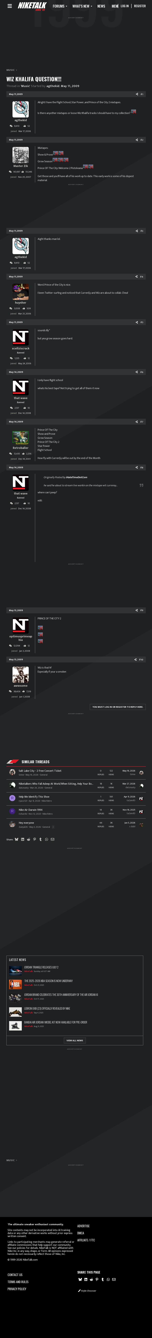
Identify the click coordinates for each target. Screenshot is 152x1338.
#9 (141, 612)
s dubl (132, 828)
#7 (141, 423)
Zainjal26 (23, 828)
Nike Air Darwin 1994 (31, 811)
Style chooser (87, 1291)
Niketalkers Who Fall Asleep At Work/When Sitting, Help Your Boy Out (56, 785)
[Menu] (9, 7)
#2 (141, 142)
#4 (141, 278)
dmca (80, 1231)
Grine (21, 776)
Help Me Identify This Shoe (34, 798)
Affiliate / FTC (86, 1238)
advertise (83, 1224)
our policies (18, 1246)
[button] (64, 7)
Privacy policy (17, 1287)
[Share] (137, 96)
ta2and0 (131, 802)
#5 (141, 324)
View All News (75, 1042)
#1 (142, 96)
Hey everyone (26, 825)
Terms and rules (18, 1280)
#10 (141, 661)
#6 (141, 374)
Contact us (15, 1273)
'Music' (25, 87)
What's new (86, 6)
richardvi (23, 815)
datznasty (24, 789)
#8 (141, 469)
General (43, 776)
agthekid (52, 87)
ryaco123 (23, 802)
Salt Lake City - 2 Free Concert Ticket (40, 772)
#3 (141, 233)
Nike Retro (47, 802)
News (106, 6)
